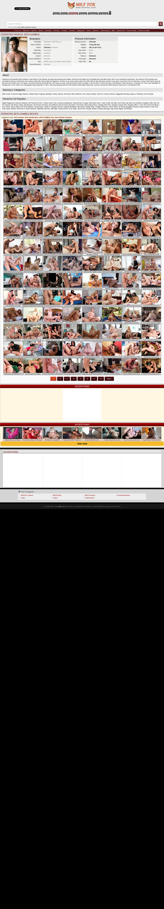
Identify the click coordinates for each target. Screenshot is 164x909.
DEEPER (40, 109)
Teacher (112, 94)
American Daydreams (64, 103)
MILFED (47, 109)
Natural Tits (121, 30)
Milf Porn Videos (27, 495)
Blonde (41, 30)
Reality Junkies (91, 109)
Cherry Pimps (113, 107)
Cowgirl (64, 30)
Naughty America (57, 107)
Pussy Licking (131, 30)
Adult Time (154, 107)
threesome (27, 27)
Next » (109, 379)
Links (23, 498)
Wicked (13, 109)
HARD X (47, 107)
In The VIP (142, 105)
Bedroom (79, 94)
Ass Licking (86, 94)
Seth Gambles (19, 117)
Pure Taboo (73, 109)
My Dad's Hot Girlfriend (134, 103)
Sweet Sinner (39, 107)
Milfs (113, 30)
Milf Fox (82, 5)
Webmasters (89, 498)
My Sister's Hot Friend (76, 105)
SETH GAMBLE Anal (46, 117)
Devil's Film (82, 109)
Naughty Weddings (70, 107)
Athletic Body (33, 94)
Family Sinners (63, 109)
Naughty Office (133, 105)
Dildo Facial (6, 94)
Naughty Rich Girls (104, 105)
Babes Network (145, 107)
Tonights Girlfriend (101, 107)
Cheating (139, 94)
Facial (89, 30)
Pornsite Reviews (123, 495)
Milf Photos (57, 495)
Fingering (42, 94)
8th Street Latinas (17, 105)
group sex (33, 27)
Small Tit (100, 94)
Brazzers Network (21, 103)
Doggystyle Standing (122, 94)
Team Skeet (6, 109)
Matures (25, 94)
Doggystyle (81, 30)
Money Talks (15, 107)
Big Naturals (28, 105)
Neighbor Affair (148, 103)
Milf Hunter (81, 107)
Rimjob (93, 94)
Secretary (67, 94)
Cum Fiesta (6, 107)
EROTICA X (21, 109)
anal (19, 27)
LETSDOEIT (128, 109)
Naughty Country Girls (119, 105)
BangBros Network (132, 107)
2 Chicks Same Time (49, 103)
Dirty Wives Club (94, 103)
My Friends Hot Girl (35, 103)
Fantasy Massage (104, 109)
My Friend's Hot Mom (40, 105)
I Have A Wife (105, 103)
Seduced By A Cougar (80, 103)
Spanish (60, 94)
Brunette (56, 30)
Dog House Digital (117, 109)
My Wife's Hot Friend (118, 103)
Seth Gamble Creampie (63, 117)
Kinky (55, 94)
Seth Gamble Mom (31, 117)
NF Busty (122, 107)
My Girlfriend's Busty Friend (58, 105)
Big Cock (26, 30)
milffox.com (61, 506)
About (55, 498)
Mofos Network (31, 109)
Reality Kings (90, 107)
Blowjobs (48, 30)
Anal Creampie (148, 94)
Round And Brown (153, 105)
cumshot (22, 27)
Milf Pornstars (90, 495)
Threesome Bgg (16, 94)
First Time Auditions (27, 107)
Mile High (54, 109)
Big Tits (34, 30)
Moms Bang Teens (91, 105)
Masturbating (105, 30)
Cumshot (72, 30)
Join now (82, 443)
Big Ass (133, 94)
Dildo (73, 94)
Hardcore (96, 30)
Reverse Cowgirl (143, 30)
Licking (106, 94)
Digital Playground (8, 103)
